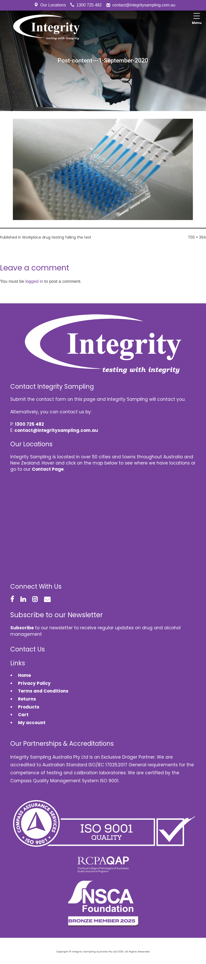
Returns (27, 699)
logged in (34, 281)
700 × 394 (197, 237)
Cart (23, 715)
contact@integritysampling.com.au (143, 5)
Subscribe (22, 628)
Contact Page (48, 469)
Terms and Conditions (43, 691)
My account (32, 723)
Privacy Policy (34, 683)
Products (28, 707)
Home (24, 675)
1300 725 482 (89, 5)
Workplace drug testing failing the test (56, 237)
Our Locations (53, 5)
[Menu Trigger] (197, 19)
